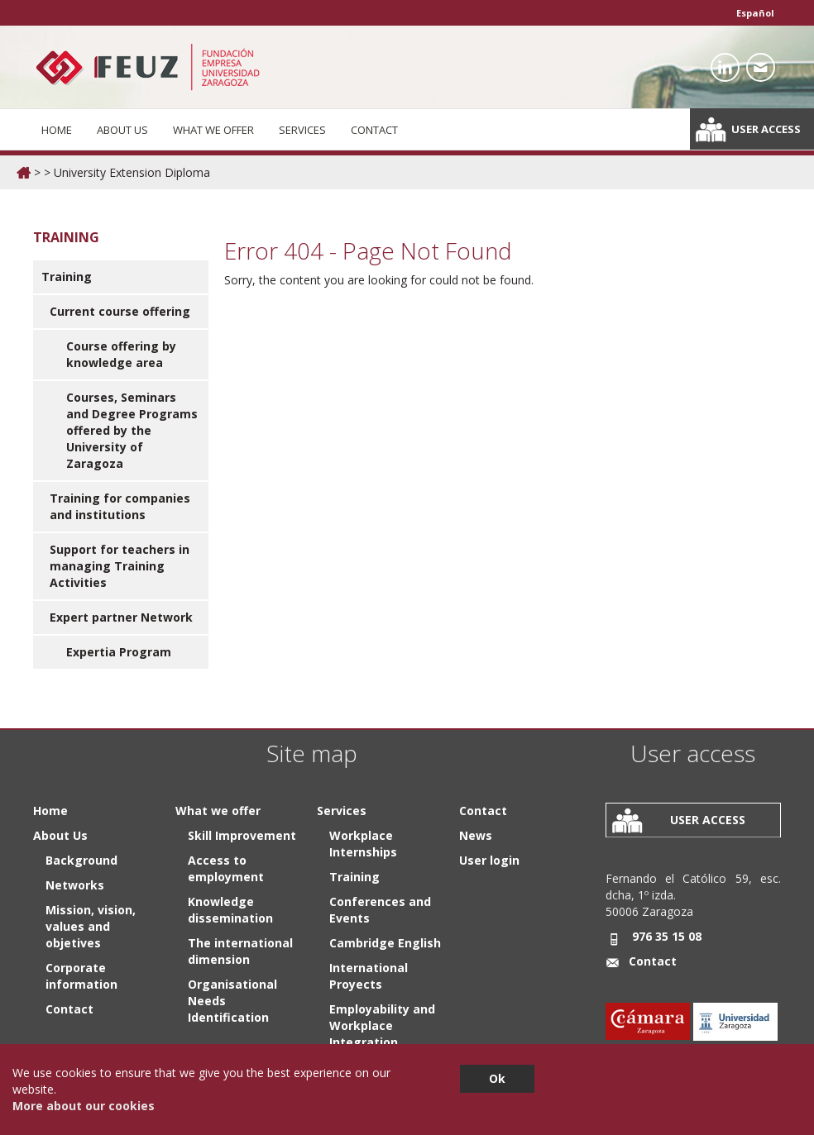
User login (489, 860)
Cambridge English (385, 943)
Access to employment (226, 868)
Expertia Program (118, 652)
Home (56, 129)
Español (755, 13)
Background (81, 860)
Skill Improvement (242, 835)
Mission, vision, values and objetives (90, 926)
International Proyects (368, 976)
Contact (374, 129)
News (475, 835)
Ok (497, 1078)
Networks (74, 885)
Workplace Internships (363, 843)
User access (766, 129)
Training (66, 276)
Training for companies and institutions (120, 506)
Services (302, 129)
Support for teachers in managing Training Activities (119, 565)
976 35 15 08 (666, 936)
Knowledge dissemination (230, 910)
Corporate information (81, 976)
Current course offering (120, 311)
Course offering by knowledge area (121, 354)
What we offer (213, 129)
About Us (122, 129)
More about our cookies (83, 1106)
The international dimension (240, 951)
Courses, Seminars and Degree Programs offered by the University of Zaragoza (132, 430)
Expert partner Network (121, 617)
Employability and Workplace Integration (382, 1025)
